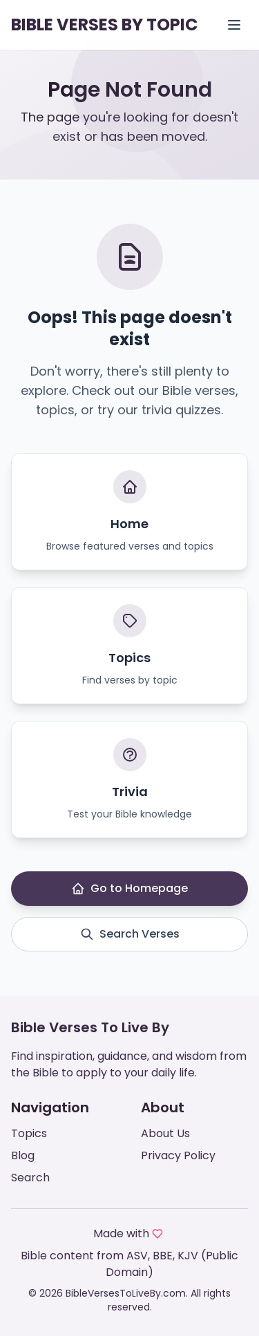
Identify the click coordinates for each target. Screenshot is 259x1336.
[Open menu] (234, 25)
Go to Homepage (129, 888)
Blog (23, 1155)
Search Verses (130, 934)
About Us (165, 1133)
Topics (29, 1133)
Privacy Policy (178, 1155)
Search (30, 1177)
